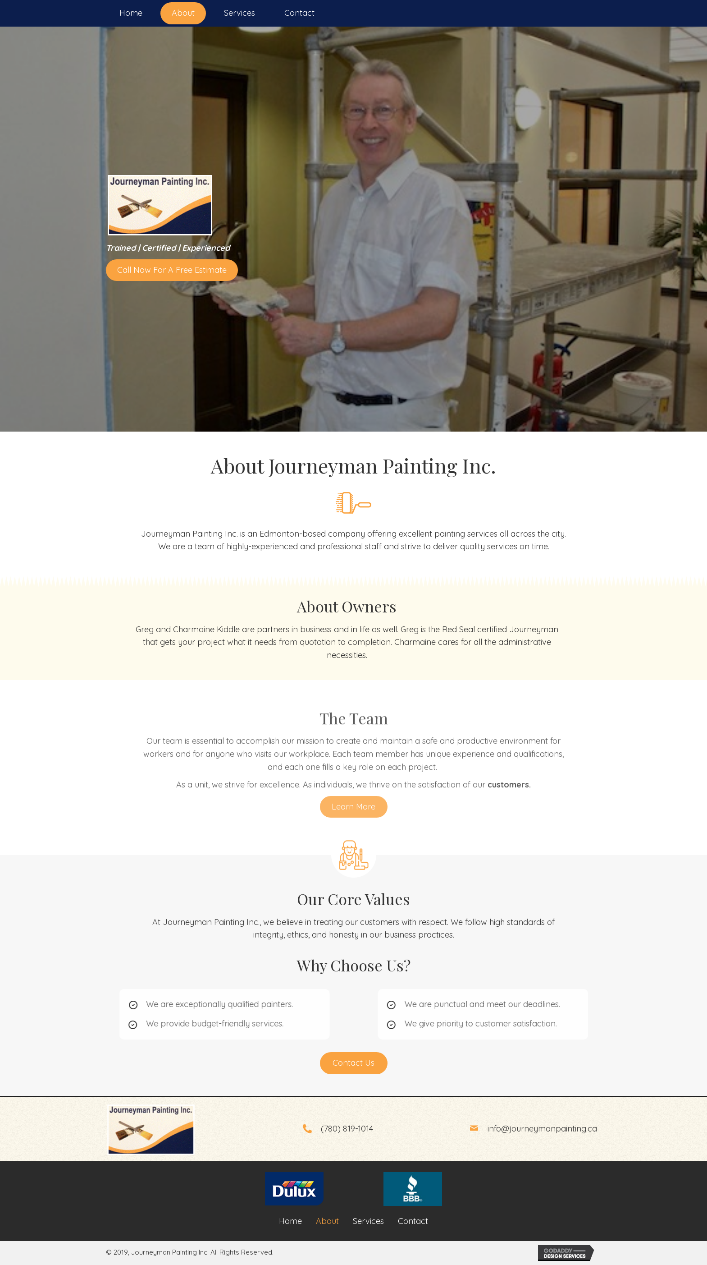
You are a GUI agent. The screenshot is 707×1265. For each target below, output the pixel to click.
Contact (413, 1221)
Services (368, 1221)
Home (290, 1221)
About (327, 1221)
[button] (172, 270)
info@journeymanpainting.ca (542, 1128)
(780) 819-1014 (347, 1128)
